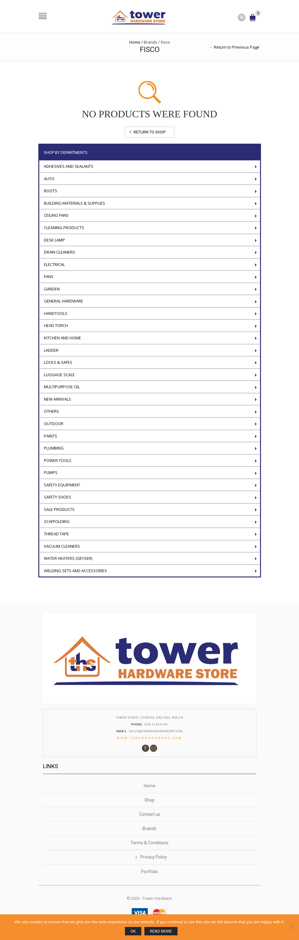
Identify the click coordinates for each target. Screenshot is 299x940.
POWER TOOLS (57, 460)
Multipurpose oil (62, 386)
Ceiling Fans (56, 215)
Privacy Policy (153, 857)
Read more (161, 931)
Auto (49, 178)
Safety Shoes (57, 497)
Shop (149, 800)
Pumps (51, 472)
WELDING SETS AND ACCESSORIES (75, 570)
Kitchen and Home (62, 338)
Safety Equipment (62, 484)
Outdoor (53, 423)
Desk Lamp (54, 239)
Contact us (149, 814)
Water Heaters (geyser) (68, 558)
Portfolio (149, 871)
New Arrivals (57, 399)
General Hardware (63, 301)
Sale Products (59, 509)
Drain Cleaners (59, 252)
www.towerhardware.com (149, 738)
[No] (291, 927)
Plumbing (54, 448)
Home (134, 42)
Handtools (55, 313)
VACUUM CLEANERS (62, 546)
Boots (50, 191)
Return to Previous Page (236, 47)
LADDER (51, 350)
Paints (50, 435)
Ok (133, 931)
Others (51, 411)
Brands (149, 828)
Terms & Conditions (149, 842)
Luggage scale (59, 374)
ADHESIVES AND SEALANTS (68, 166)
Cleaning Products (64, 227)
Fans (48, 276)
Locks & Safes (58, 362)
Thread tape (56, 534)
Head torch (56, 325)
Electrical (54, 264)
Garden (52, 288)
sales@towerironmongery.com (156, 731)
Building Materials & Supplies (74, 203)
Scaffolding (57, 521)
